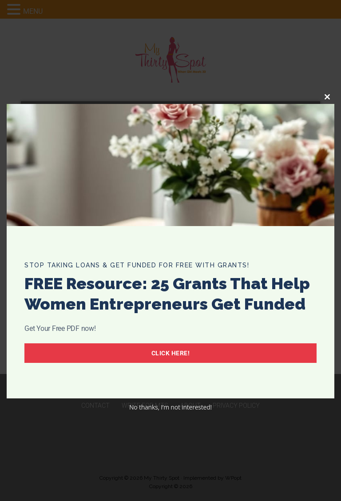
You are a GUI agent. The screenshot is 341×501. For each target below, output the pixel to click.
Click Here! (170, 353)
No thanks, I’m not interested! (170, 407)
